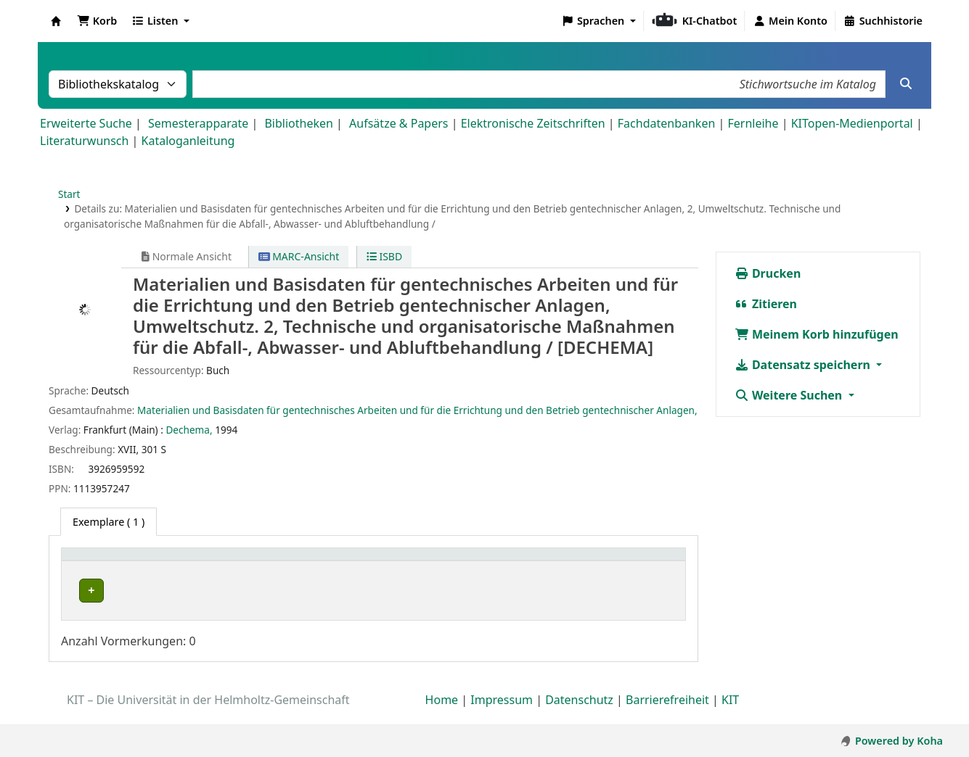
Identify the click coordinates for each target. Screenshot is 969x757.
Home (442, 716)
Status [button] (601, 561)
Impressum (501, 716)
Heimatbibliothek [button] (113, 561)
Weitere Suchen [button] (790, 395)
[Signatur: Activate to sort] (533, 562)
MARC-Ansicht (299, 256)
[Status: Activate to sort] (631, 562)
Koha (56, 21)
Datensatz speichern (804, 365)
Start (69, 194)
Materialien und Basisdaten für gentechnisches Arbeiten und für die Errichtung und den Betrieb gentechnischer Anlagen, (417, 410)
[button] (97, 21)
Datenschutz (579, 716)
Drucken (768, 273)
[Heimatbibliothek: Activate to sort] (146, 562)
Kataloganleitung (188, 141)
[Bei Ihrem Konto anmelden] (790, 21)
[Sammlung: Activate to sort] (280, 562)
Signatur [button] (518, 561)
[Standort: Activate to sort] (410, 562)
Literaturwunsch (84, 141)
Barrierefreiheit (667, 716)
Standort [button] (360, 561)
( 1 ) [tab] (108, 522)
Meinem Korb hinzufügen (817, 334)
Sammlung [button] (264, 561)
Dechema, (188, 430)
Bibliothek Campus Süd (131, 590)
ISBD (384, 256)
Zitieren (766, 304)
